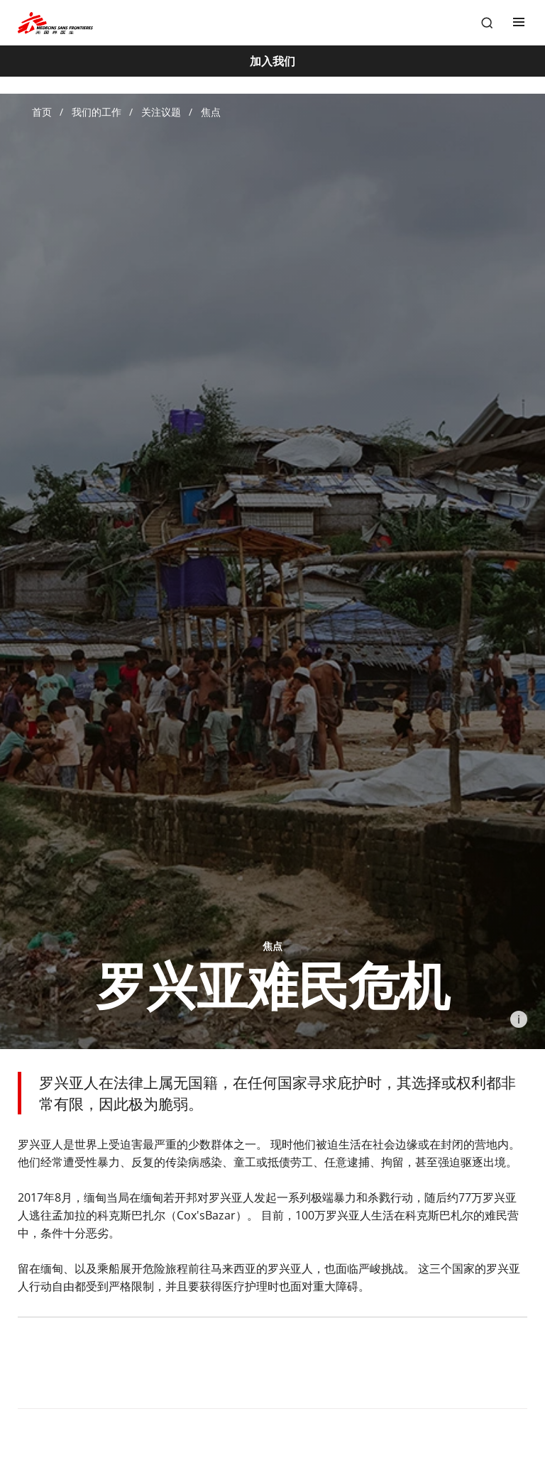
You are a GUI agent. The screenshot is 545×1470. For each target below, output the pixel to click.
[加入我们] (272, 61)
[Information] (518, 1019)
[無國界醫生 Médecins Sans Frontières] (55, 23)
